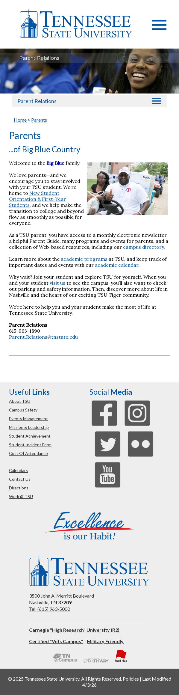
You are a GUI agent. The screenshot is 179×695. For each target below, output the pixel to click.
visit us (57, 283)
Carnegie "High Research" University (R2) (74, 630)
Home (20, 120)
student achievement (30, 435)
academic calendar (116, 265)
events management (28, 418)
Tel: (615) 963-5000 (49, 609)
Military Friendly (105, 641)
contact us (20, 479)
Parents (39, 120)
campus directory (143, 247)
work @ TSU (21, 496)
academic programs (84, 259)
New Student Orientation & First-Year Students (37, 199)
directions (18, 487)
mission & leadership (29, 427)
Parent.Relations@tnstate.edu (43, 337)
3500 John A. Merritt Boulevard (61, 595)
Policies (131, 679)
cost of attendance (28, 453)
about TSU (19, 401)
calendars (18, 470)
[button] (159, 28)
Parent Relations (37, 101)
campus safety (23, 409)
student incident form (30, 444)
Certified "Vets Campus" (56, 641)
